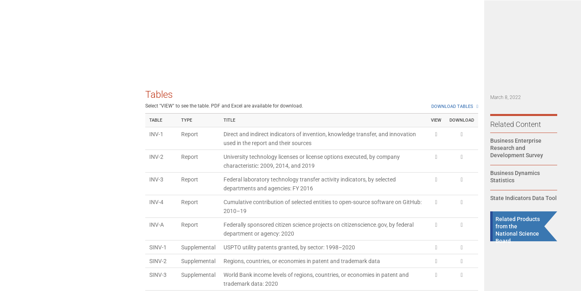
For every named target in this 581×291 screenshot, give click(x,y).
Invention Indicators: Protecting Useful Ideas (55, 137)
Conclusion (28, 215)
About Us (511, 32)
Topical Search (413, 32)
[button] (563, 27)
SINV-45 (159, 254)
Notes (21, 267)
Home (245, 32)
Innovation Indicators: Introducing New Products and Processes (58, 192)
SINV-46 (159, 277)
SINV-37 (159, 91)
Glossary (25, 232)
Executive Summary (39, 96)
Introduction (29, 114)
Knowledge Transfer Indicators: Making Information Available (55, 164)
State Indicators (466, 32)
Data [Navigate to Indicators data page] (376, 32)
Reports (275, 32)
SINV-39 (159, 136)
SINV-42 (159, 204)
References (28, 249)
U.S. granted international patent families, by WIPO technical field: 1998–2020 (320, 204)
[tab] (68, 96)
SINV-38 (159, 113)
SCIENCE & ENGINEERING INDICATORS (97, 27)
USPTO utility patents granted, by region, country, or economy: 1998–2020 (316, 240)
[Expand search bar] (543, 27)
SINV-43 (159, 218)
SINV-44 (159, 240)
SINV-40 (159, 159)
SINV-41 (159, 181)
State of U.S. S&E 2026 (327, 32)
